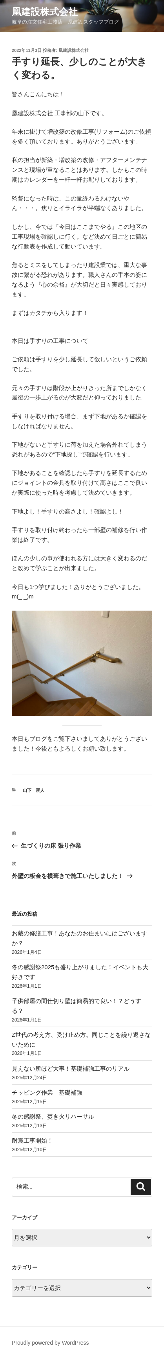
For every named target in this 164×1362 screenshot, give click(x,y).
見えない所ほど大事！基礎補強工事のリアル (70, 1068)
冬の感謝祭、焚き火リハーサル (53, 1116)
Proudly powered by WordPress (50, 1343)
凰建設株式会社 (45, 11)
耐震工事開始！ (32, 1140)
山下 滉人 (33, 790)
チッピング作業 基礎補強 (47, 1092)
